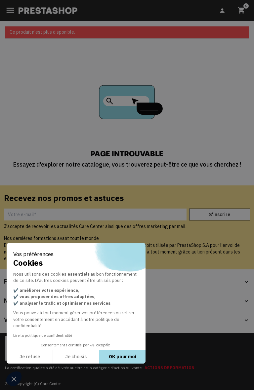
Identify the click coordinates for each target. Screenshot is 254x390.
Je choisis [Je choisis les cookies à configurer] (76, 357)
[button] (14, 379)
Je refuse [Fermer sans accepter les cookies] (30, 357)
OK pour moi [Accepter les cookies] (122, 357)
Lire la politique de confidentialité (42, 335)
